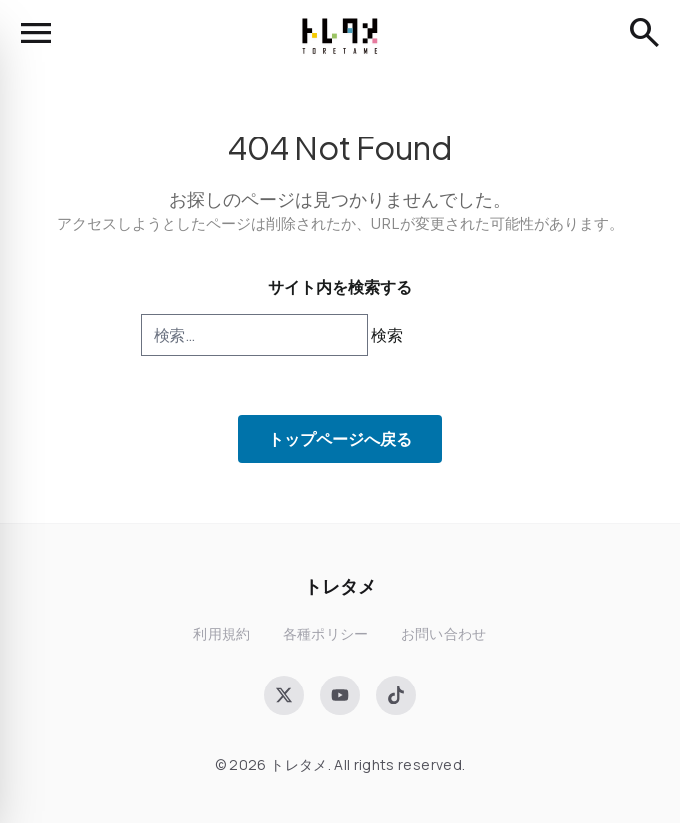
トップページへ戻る (340, 438)
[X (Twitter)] (284, 695)
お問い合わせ (444, 633)
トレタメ (340, 585)
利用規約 (221, 633)
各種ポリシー (326, 633)
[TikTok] (396, 695)
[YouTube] (340, 695)
